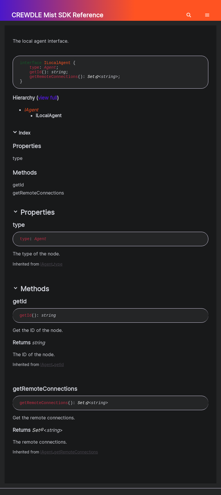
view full (47, 98)
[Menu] (210, 12)
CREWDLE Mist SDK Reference (57, 15)
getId (36, 72)
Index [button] (22, 133)
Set (91, 76)
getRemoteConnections (54, 76)
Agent (50, 67)
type (34, 67)
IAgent (31, 110)
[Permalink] (30, 225)
